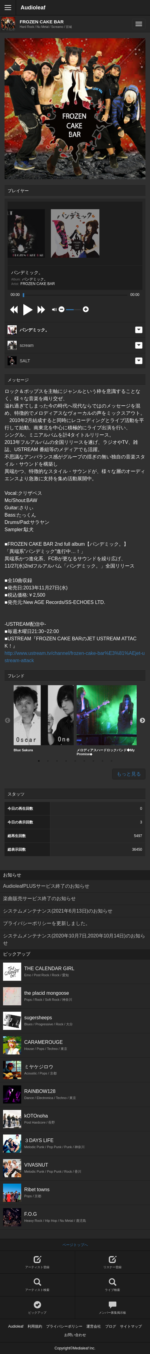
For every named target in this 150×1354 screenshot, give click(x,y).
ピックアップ (37, 1307)
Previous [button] (8, 721)
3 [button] (57, 761)
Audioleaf (33, 8)
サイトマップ (131, 1326)
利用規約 (35, 1326)
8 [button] (102, 761)
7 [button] (93, 761)
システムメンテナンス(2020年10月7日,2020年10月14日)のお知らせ (74, 939)
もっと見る (129, 773)
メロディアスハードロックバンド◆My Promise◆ (107, 720)
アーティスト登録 (37, 1262)
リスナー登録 (112, 1262)
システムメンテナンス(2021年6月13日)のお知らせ (57, 910)
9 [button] (111, 761)
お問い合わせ (75, 1335)
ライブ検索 (112, 1285)
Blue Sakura (44, 718)
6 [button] (84, 761)
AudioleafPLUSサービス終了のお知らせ (46, 886)
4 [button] (66, 761)
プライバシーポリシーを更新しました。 (46, 923)
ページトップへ (75, 1245)
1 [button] (39, 761)
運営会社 (93, 1326)
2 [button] (48, 761)
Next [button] (142, 721)
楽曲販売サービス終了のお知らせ (39, 898)
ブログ (110, 1326)
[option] (44, 718)
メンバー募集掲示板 (112, 1307)
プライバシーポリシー (64, 1326)
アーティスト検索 (37, 1285)
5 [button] (75, 761)
